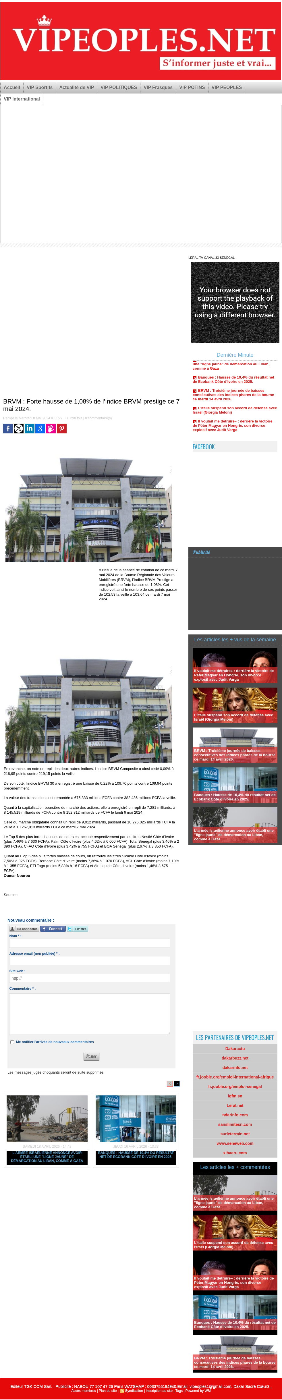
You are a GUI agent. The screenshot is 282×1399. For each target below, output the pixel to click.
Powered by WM (198, 1391)
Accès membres (83, 1391)
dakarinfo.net (235, 1067)
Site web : (17, 971)
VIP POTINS (192, 87)
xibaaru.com (235, 1153)
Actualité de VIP (76, 87)
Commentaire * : (22, 989)
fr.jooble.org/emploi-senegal (235, 1086)
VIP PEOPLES (227, 87)
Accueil (12, 87)
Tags (179, 1391)
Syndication (134, 1391)
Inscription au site (159, 1391)
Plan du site (108, 1391)
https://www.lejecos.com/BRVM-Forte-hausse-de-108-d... (66, 895)
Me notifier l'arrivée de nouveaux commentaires (55, 1042)
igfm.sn (235, 1096)
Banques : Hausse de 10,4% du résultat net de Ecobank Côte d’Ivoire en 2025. (136, 1155)
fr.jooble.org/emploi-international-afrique (235, 1077)
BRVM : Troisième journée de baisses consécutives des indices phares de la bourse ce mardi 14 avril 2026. (233, 398)
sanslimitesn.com (235, 1124)
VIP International (22, 99)
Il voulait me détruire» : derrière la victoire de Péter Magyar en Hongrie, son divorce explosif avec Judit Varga (232, 428)
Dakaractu (235, 1048)
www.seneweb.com (235, 1143)
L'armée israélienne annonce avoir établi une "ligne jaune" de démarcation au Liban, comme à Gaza (47, 1157)
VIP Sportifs (40, 87)
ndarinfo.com (235, 1115)
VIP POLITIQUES (119, 87)
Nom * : (15, 936)
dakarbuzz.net (235, 1058)
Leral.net (235, 1105)
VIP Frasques (158, 87)
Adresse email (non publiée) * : (34, 954)
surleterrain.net (235, 1134)
